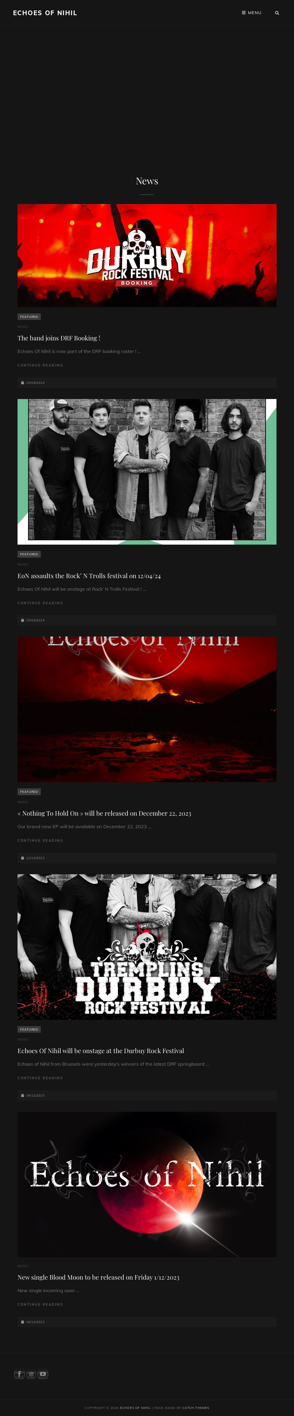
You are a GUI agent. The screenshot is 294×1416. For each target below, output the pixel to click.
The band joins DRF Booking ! (59, 338)
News (23, 327)
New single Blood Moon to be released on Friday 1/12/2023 (98, 1277)
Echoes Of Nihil (45, 13)
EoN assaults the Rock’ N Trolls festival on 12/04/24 (89, 575)
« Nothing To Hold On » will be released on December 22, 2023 (104, 813)
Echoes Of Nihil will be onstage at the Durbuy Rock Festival (101, 1050)
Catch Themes (195, 1408)
